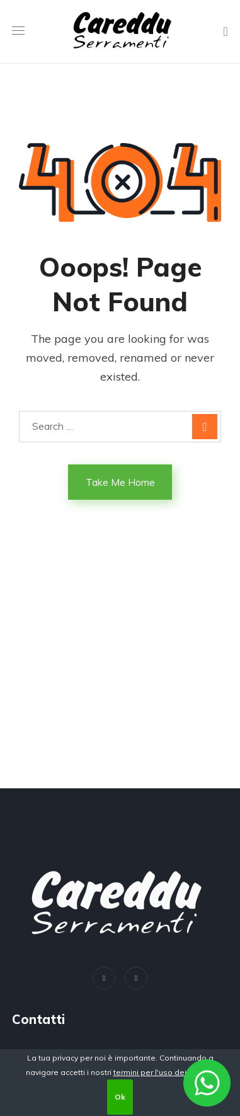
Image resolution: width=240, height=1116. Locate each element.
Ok (120, 1097)
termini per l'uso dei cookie (163, 1072)
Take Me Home (120, 482)
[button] (226, 31)
